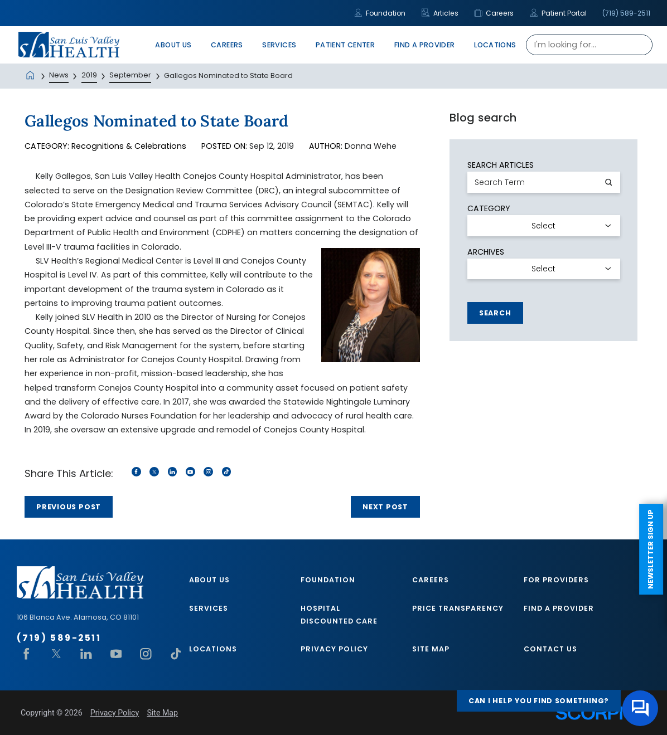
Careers (494, 13)
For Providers (556, 580)
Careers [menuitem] (227, 45)
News (59, 75)
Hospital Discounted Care (339, 614)
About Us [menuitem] (173, 45)
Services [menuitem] (279, 45)
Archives (485, 252)
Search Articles (500, 165)
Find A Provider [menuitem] (424, 45)
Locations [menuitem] (495, 45)
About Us (209, 580)
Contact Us (550, 649)
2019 (89, 75)
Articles (440, 13)
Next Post (385, 507)
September (130, 75)
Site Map (431, 649)
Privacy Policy (334, 649)
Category (488, 208)
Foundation (379, 13)
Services (208, 608)
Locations (213, 649)
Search (495, 313)
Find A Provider (559, 608)
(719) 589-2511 (626, 13)
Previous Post (68, 507)
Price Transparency (458, 608)
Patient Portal (558, 13)
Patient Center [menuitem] (345, 45)
